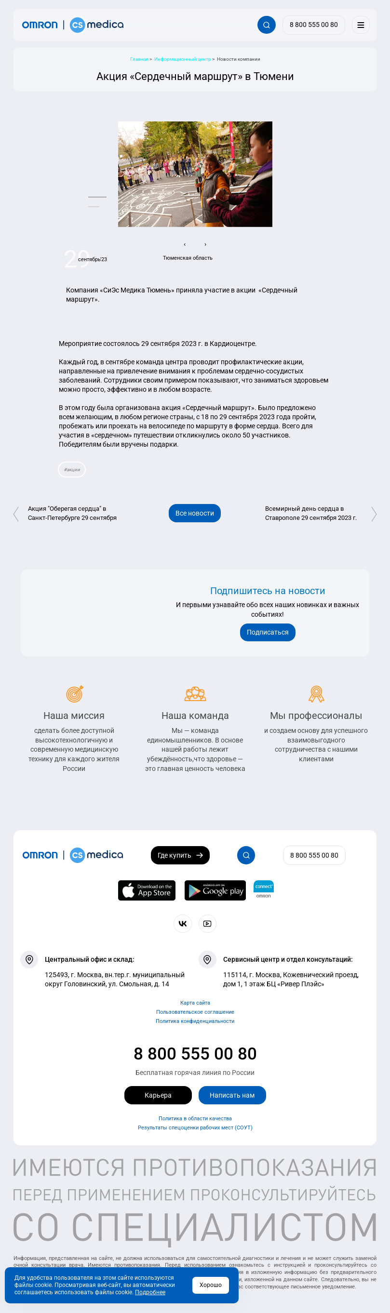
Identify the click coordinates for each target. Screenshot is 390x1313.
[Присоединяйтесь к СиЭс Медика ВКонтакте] (182, 923)
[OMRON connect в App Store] (146, 890)
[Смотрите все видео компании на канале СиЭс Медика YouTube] (207, 923)
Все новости (194, 513)
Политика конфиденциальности (195, 1021)
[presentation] (185, 244)
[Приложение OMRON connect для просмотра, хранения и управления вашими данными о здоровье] (264, 890)
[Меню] (361, 25)
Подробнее (150, 1292)
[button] (97, 197)
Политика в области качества (195, 1118)
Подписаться (268, 632)
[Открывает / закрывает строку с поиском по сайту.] (266, 25)
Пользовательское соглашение (195, 1012)
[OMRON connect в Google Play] (215, 890)
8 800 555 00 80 (195, 1054)
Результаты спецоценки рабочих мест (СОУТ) (195, 1128)
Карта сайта (195, 1003)
